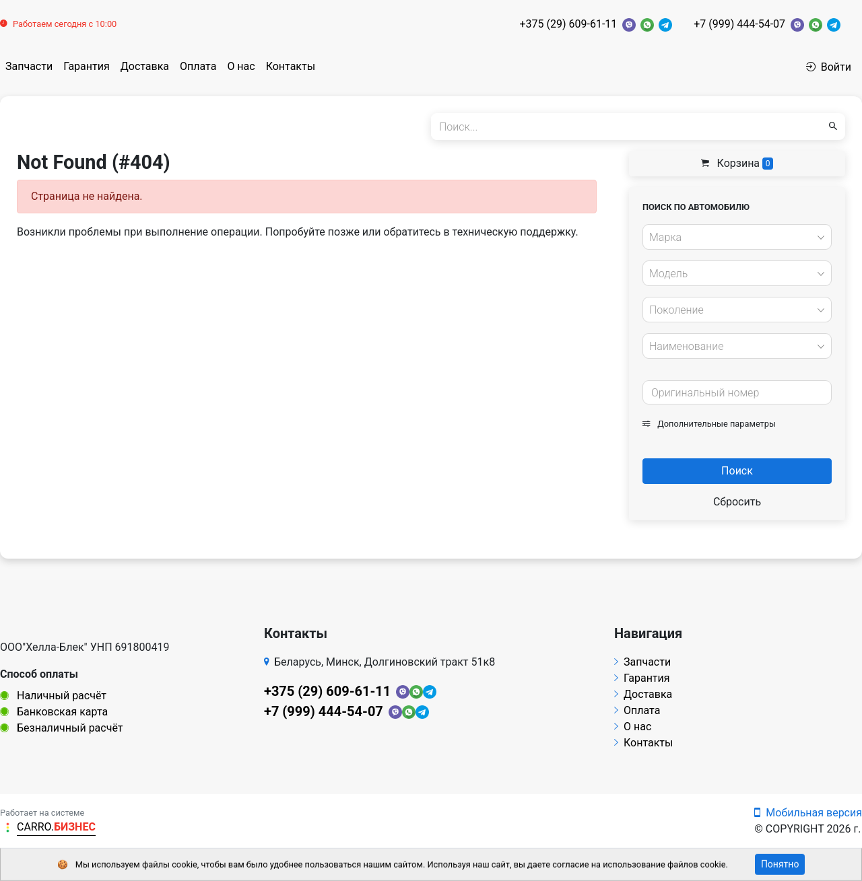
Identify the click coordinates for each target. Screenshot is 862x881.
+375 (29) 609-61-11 (568, 23)
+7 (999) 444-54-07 (739, 23)
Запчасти (29, 66)
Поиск (737, 470)
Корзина (737, 163)
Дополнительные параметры (709, 424)
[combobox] (737, 237)
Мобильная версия (808, 812)
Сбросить (737, 501)
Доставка (145, 66)
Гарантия (86, 66)
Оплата (198, 66)
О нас (241, 66)
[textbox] (733, 237)
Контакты (290, 66)
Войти (828, 67)
